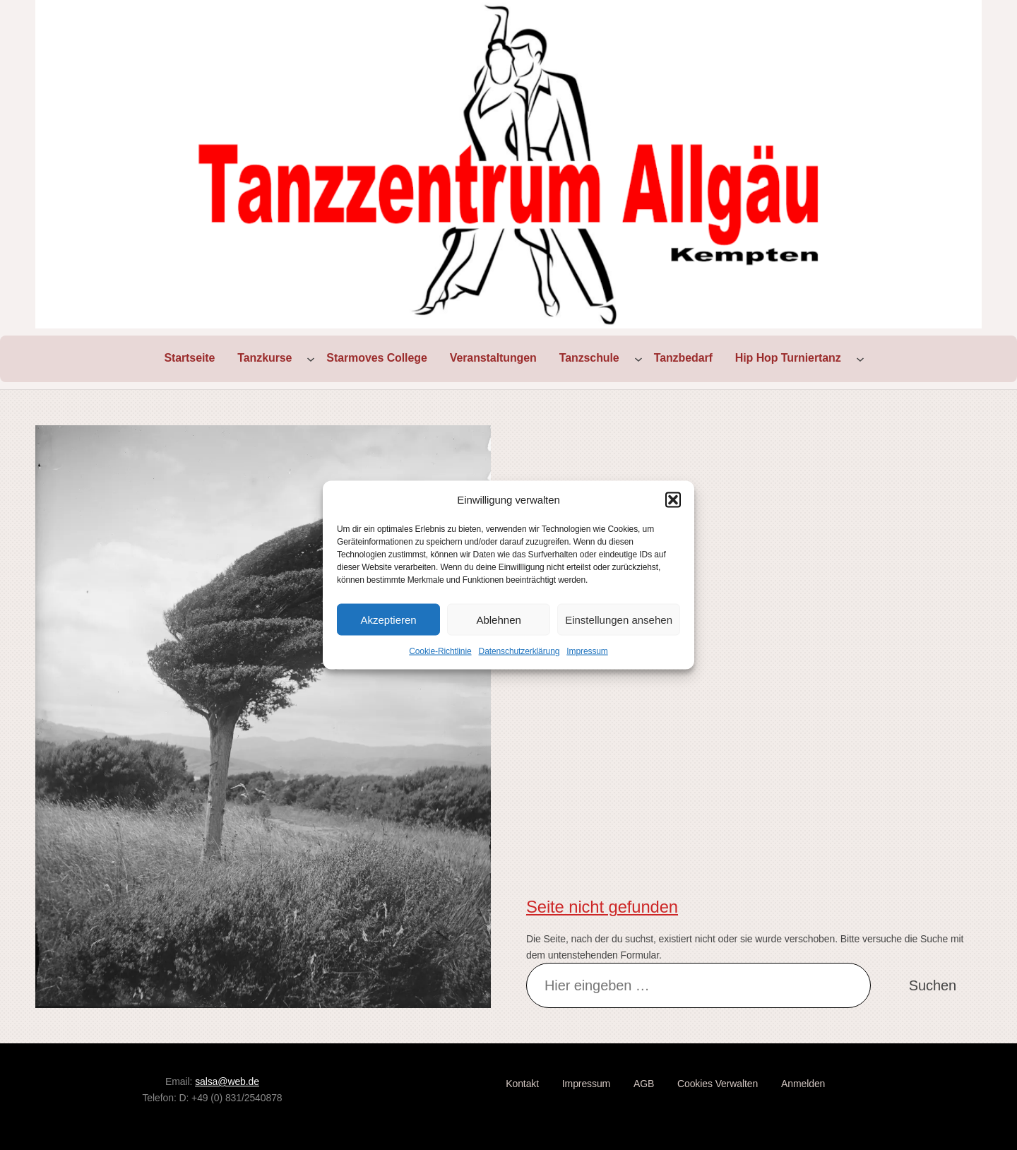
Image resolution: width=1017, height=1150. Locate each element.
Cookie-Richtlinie (440, 651)
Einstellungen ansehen (618, 619)
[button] (673, 500)
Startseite (189, 358)
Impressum (586, 651)
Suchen (932, 985)
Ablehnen (498, 619)
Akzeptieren (388, 619)
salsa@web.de (227, 1081)
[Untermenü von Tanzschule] (638, 359)
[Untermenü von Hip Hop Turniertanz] (860, 359)
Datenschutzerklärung (519, 651)
